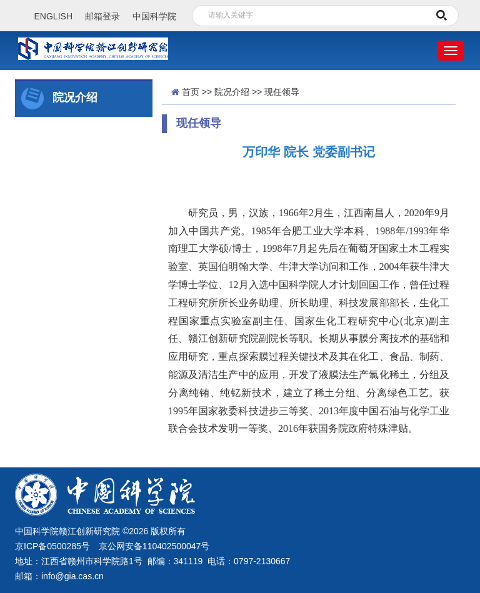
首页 (190, 92)
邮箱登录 (102, 16)
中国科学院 (154, 16)
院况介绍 (231, 92)
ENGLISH (53, 16)
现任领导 (281, 92)
